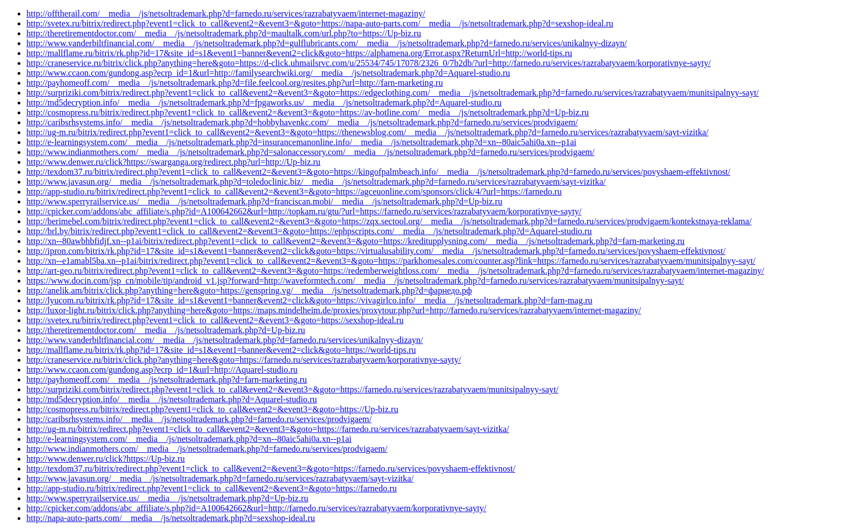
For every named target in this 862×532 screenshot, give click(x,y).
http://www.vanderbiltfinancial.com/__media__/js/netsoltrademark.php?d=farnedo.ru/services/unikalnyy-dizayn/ (224, 340)
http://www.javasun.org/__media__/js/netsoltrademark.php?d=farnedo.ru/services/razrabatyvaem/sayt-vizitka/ (219, 478)
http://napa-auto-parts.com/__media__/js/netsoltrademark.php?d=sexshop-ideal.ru (170, 518)
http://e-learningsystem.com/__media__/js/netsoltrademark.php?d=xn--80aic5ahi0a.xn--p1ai (189, 439)
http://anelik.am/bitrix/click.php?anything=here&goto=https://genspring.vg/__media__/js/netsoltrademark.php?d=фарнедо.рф (249, 290)
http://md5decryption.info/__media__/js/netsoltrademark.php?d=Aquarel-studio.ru (171, 399)
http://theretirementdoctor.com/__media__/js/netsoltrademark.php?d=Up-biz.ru (165, 330)
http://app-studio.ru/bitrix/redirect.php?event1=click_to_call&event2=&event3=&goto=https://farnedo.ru (211, 488)
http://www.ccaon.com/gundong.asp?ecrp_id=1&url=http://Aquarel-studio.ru (161, 369)
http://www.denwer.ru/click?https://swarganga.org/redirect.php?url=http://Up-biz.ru (173, 162)
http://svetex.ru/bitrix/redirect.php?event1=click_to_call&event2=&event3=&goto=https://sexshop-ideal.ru (215, 320)
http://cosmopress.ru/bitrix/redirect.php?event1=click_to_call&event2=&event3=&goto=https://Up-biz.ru (212, 409)
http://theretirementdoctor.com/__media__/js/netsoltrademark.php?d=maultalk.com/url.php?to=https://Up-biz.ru (223, 33)
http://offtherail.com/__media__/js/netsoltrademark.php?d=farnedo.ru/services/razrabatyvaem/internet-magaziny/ (225, 13)
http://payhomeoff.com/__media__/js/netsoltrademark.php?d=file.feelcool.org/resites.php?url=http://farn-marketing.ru (234, 82)
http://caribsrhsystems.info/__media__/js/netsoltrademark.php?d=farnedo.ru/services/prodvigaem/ (199, 419)
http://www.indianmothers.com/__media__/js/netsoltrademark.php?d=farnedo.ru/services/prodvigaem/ (207, 448)
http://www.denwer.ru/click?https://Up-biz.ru (105, 458)
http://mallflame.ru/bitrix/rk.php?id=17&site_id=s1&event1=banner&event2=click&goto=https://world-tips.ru (221, 349)
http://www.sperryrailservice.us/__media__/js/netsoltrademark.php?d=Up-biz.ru (167, 498)
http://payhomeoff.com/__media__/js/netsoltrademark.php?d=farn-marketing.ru (166, 379)
